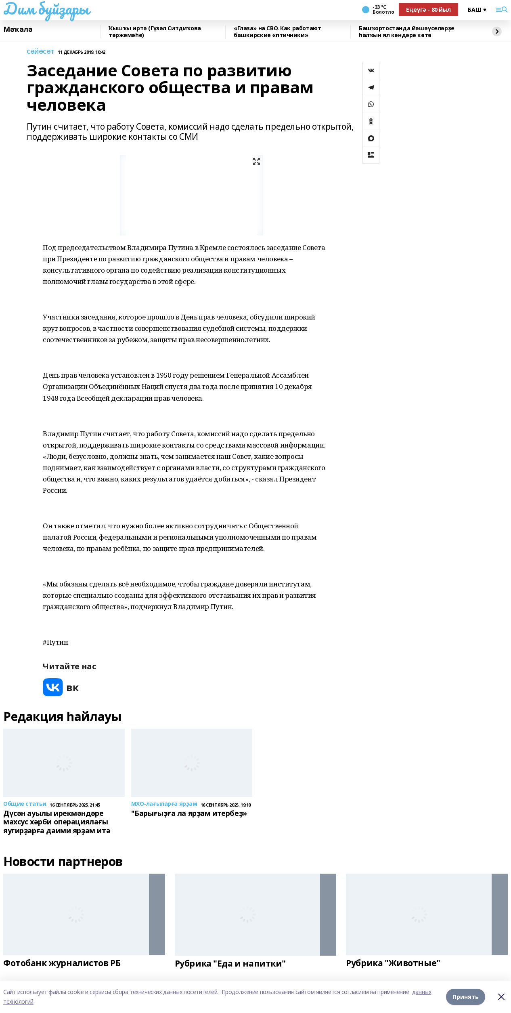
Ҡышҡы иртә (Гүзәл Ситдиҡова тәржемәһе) (155, 31)
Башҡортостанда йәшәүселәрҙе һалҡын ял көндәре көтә (406, 31)
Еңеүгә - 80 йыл (428, 9)
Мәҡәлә (17, 29)
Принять (465, 996)
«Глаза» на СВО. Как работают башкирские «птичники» (277, 31)
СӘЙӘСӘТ (40, 51)
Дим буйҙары (45, 8)
